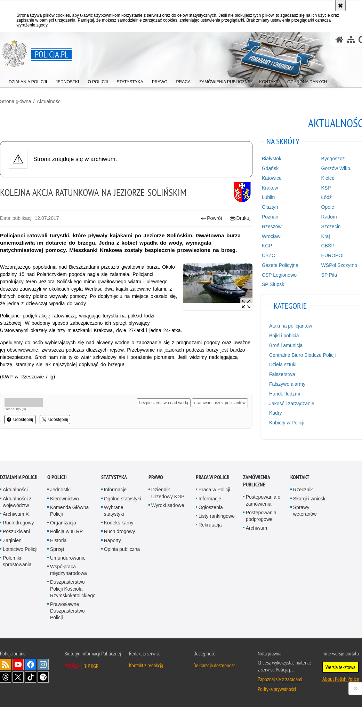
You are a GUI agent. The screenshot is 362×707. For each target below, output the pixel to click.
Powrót (211, 218)
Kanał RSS (5, 664)
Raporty (112, 540)
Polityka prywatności (277, 688)
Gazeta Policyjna (280, 265)
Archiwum (256, 528)
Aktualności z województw (17, 502)
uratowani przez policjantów (220, 402)
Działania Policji (19, 477)
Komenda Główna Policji (69, 511)
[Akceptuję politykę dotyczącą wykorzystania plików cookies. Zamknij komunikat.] (340, 5)
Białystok (271, 158)
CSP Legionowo (279, 275)
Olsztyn (270, 207)
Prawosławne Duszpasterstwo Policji (67, 610)
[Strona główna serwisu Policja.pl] (339, 39)
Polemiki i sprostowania (17, 561)
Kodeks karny (119, 522)
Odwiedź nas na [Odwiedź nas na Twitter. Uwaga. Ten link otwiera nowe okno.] (18, 677)
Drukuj (240, 218)
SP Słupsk (273, 284)
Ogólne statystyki (122, 498)
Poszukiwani (16, 531)
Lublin (268, 197)
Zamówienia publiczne (256, 481)
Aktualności (49, 101)
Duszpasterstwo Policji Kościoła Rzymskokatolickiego (73, 588)
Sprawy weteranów (305, 511)
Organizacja (63, 522)
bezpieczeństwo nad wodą (163, 402)
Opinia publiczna (122, 549)
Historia (58, 540)
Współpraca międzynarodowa (68, 570)
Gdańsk (270, 168)
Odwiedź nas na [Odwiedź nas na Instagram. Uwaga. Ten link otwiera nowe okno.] (43, 664)
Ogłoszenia (211, 507)
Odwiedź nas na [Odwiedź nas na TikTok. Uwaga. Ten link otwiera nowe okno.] (30, 677)
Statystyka (114, 477)
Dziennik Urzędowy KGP (168, 493)
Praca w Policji (213, 477)
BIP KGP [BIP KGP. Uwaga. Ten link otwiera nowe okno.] (90, 665)
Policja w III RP (66, 531)
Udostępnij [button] (20, 419)
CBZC (268, 255)
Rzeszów (272, 226)
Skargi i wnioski (310, 498)
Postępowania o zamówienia (263, 500)
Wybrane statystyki (114, 511)
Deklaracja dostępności (214, 665)
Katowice (272, 178)
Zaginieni (13, 540)
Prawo (155, 477)
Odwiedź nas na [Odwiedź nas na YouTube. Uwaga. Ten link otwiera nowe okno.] (18, 664)
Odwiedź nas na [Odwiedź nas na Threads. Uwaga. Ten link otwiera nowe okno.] (5, 677)
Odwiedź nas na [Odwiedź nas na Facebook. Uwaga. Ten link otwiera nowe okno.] (30, 664)
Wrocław (271, 236)
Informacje (115, 489)
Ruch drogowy (18, 522)
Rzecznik (303, 489)
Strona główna (15, 101)
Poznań (270, 217)
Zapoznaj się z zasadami (280, 679)
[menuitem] (28, 80)
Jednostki (60, 489)
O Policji (57, 477)
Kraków (270, 188)
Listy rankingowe (217, 516)
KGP (267, 245)
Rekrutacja (210, 525)
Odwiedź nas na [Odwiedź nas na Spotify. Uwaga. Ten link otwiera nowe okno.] (43, 677)
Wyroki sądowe (167, 505)
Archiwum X (16, 514)
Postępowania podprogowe (261, 516)
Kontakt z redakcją (146, 665)
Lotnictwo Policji (20, 549)
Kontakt (299, 477)
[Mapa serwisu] (351, 39)
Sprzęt (57, 549)
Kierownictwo (64, 498)
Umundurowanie (68, 558)
